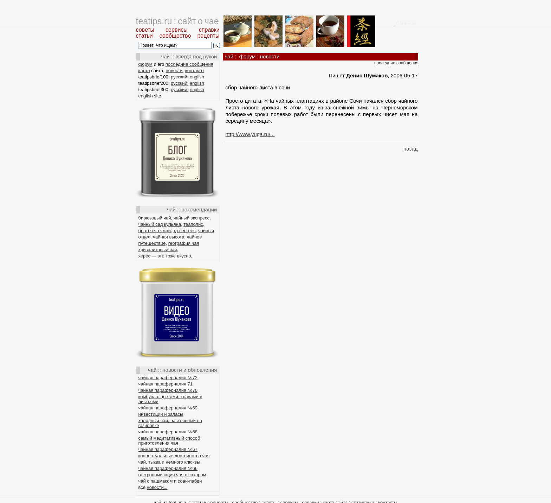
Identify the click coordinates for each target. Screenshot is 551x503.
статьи (144, 36)
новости (174, 70)
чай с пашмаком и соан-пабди (170, 481)
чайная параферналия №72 (168, 377)
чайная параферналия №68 (168, 431)
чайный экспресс (191, 218)
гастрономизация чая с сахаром (172, 474)
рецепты (208, 36)
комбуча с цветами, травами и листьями (170, 399)
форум (145, 64)
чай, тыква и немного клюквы (169, 462)
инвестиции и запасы (160, 414)
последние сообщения (189, 64)
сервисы (177, 30)
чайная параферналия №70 (168, 390)
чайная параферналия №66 (168, 468)
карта (144, 70)
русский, (179, 76)
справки (209, 30)
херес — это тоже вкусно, (165, 256)
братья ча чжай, (155, 230)
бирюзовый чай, (155, 218)
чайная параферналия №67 (168, 449)
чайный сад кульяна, (160, 224)
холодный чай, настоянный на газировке (170, 423)
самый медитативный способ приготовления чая (169, 440)
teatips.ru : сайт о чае (177, 21)
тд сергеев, (185, 230)
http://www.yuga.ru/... (250, 134)
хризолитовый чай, (158, 249)
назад (410, 149)
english (197, 76)
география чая (183, 243)
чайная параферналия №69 (168, 407)
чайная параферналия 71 (165, 384)
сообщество (175, 36)
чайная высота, (169, 237)
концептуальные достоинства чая (174, 455)
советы (145, 30)
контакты (194, 70)
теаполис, (193, 224)
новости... (157, 487)
